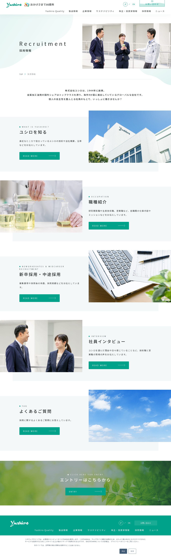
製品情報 (73, 11)
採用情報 (146, 11)
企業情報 (87, 11)
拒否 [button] (132, 551)
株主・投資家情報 (128, 11)
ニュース (160, 11)
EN (134, 4)
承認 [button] (123, 551)
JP (125, 4)
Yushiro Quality (54, 11)
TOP (21, 74)
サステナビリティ (105, 11)
